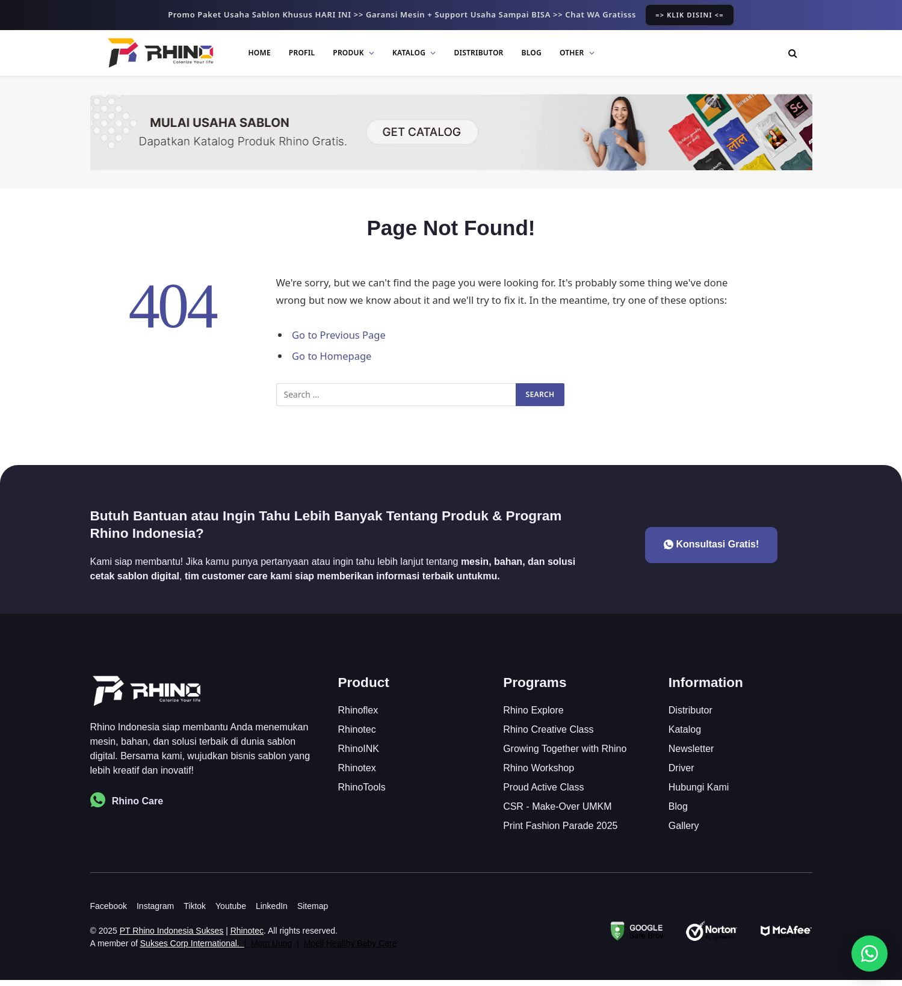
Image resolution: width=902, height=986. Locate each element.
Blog (532, 53)
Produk (348, 53)
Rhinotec (247, 936)
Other (572, 53)
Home (260, 53)
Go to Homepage (332, 356)
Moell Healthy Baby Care (350, 949)
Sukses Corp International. (189, 949)
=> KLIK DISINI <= (689, 14)
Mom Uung (271, 949)
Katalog (408, 53)
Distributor (478, 53)
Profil (302, 53)
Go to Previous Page (339, 335)
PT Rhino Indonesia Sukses (172, 936)
